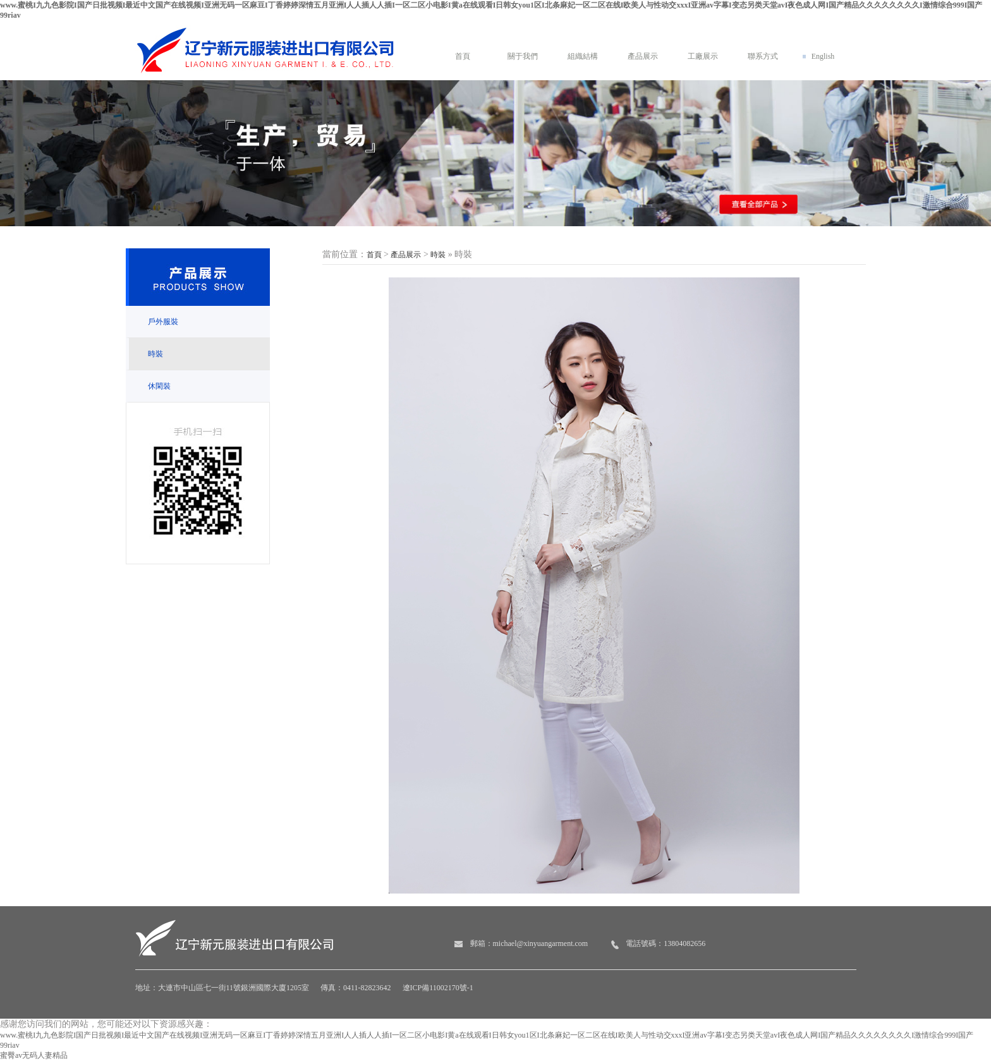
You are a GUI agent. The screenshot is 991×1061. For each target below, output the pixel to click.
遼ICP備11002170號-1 (438, 987)
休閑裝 (159, 386)
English (823, 56)
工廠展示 (703, 56)
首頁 (462, 56)
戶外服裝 (163, 321)
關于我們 (523, 56)
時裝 (155, 353)
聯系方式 (763, 56)
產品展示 (643, 56)
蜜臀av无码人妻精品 (34, 1055)
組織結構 (583, 56)
